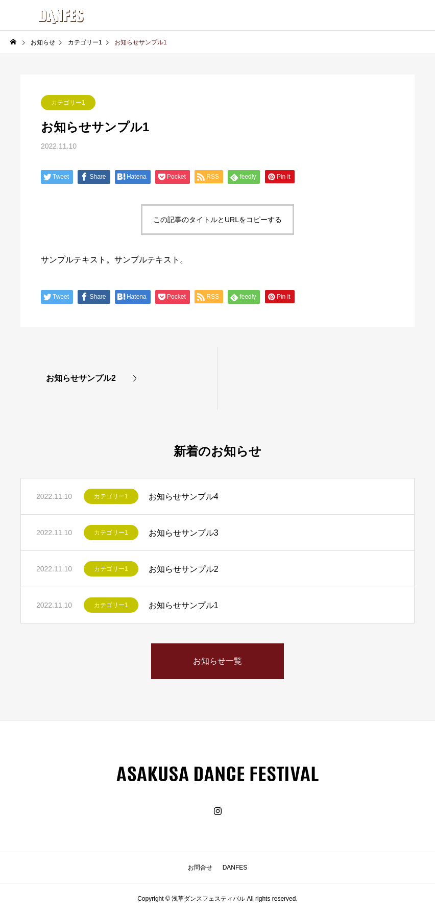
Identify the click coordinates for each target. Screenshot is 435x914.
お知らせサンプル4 (184, 496)
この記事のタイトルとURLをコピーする (217, 219)
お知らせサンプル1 (184, 605)
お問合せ (200, 867)
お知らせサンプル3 (184, 532)
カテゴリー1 (68, 102)
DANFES (235, 867)
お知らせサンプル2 (184, 569)
